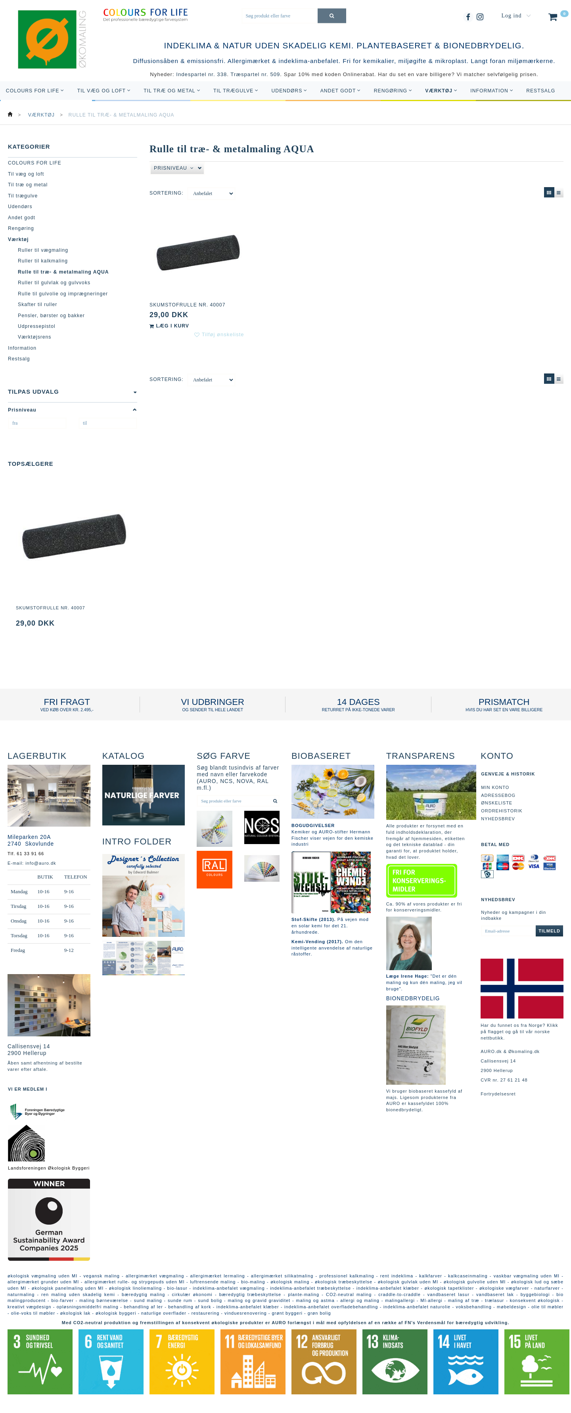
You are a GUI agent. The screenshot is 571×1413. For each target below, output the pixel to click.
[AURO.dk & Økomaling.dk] (46, 50)
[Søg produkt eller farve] (332, 15)
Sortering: (166, 193)
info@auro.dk (40, 863)
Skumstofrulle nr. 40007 (50, 607)
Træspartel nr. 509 (255, 74)
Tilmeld (549, 931)
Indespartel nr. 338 (201, 74)
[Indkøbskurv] (558, 18)
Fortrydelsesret (498, 1093)
